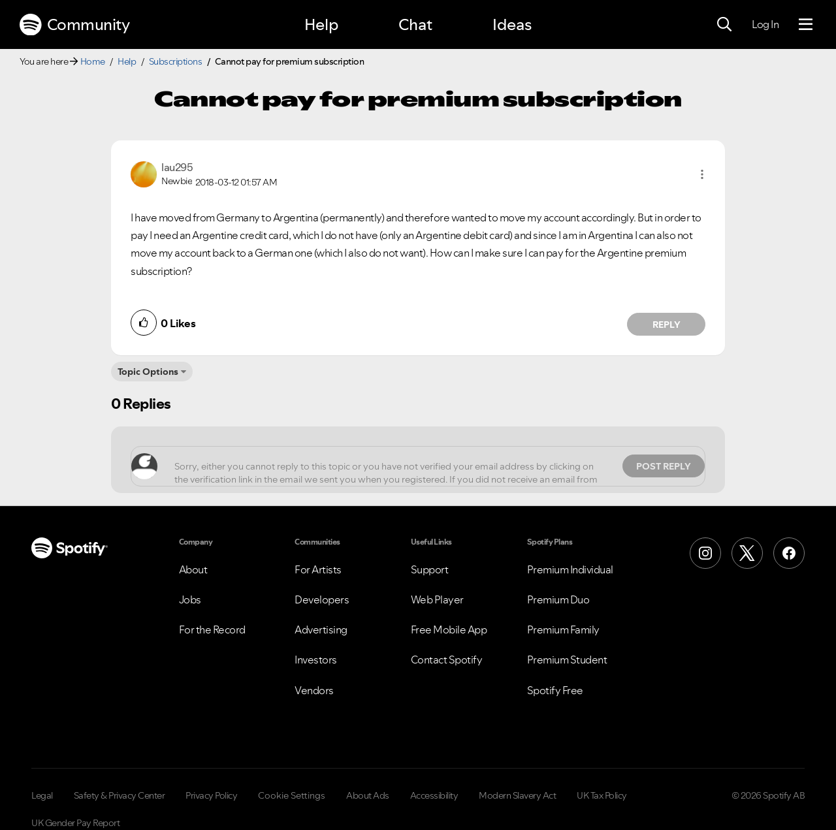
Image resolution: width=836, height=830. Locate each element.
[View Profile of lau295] (177, 167)
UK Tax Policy (602, 795)
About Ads (367, 795)
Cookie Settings (291, 795)
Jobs (190, 599)
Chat (415, 24)
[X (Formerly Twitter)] (747, 553)
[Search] (724, 24)
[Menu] (805, 25)
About (193, 569)
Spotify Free (555, 690)
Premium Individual (570, 569)
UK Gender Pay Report (75, 823)
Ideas (512, 24)
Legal (42, 795)
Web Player (437, 599)
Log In (765, 24)
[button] (702, 174)
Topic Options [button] (148, 371)
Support (430, 569)
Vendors (314, 690)
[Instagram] (705, 553)
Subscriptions (175, 61)
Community (74, 25)
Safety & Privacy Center (119, 795)
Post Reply (663, 466)
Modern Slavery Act (517, 795)
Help (321, 24)
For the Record (212, 629)
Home (92, 61)
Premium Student (567, 659)
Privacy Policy (211, 795)
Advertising (321, 629)
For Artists (318, 569)
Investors (316, 659)
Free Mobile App (449, 629)
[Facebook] (789, 553)
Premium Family (563, 629)
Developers (322, 599)
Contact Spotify (447, 659)
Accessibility (434, 795)
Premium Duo (558, 599)
